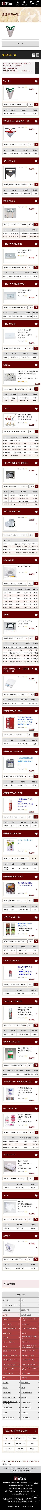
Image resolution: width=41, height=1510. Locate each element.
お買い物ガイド (18, 1499)
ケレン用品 (5, 1382)
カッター (23, 1305)
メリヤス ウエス (26, 1373)
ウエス (5, 1378)
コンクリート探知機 (26, 1392)
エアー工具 (24, 1412)
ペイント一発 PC (8, 1373)
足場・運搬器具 (25, 1417)
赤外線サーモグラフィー (9, 1397)
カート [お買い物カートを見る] (32, 3)
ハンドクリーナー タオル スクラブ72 (30, 1368)
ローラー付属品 (32, 1438)
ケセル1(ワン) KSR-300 (28, 1364)
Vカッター (5, 63)
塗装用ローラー (20, 1438)
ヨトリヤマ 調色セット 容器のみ (30, 1337)
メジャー (5, 1412)
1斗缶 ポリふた (26, 71)
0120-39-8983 (16, 1485)
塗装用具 (5, 1315)
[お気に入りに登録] (36, 81)
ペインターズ (8, 1443)
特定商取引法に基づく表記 (26, 1502)
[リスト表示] (33, 55)
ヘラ (22, 1300)
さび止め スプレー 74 (27, 1360)
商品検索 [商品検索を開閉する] (24, 3)
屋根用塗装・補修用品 (8, 1417)
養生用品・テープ (20, 1443)
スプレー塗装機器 (7, 1407)
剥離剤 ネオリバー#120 (9, 1351)
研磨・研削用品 (25, 1382)
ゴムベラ (5, 1337)
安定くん (24, 1333)
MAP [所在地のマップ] (36, 1482)
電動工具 (5, 1387)
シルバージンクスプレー (9, 1364)
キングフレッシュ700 (8, 1369)
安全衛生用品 (6, 1310)
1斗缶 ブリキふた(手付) (9, 68)
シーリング (9, 1449)
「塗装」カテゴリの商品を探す (16, 1430)
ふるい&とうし (26, 1342)
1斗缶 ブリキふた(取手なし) (10, 71)
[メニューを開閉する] (37, 3)
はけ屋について (7, 1499)
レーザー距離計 (7, 1392)
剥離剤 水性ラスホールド (10, 1360)
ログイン (18, 3)
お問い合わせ (11, 1502)
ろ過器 (5, 1346)
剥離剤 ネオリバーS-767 (28, 1351)
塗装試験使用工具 (26, 1315)
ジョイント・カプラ (26, 1407)
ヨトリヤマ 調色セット (9, 1342)
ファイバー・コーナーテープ (10, 1305)
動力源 (23, 1387)
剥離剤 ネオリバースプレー (10, 1355)
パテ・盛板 (5, 1300)
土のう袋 (24, 1378)
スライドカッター (7, 66)
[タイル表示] (37, 55)
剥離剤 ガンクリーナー (28, 1355)
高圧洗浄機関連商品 (27, 1402)
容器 (32, 1443)
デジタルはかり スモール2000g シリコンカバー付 (29, 1346)
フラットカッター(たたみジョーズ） (21, 63)
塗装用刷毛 (9, 1438)
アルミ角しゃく (19, 66)
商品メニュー (35, 1498)
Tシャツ (32, 1449)
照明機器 (23, 1397)
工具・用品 (20, 1449)
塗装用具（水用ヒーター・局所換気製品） (10, 1402)
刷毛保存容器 (25, 1310)
